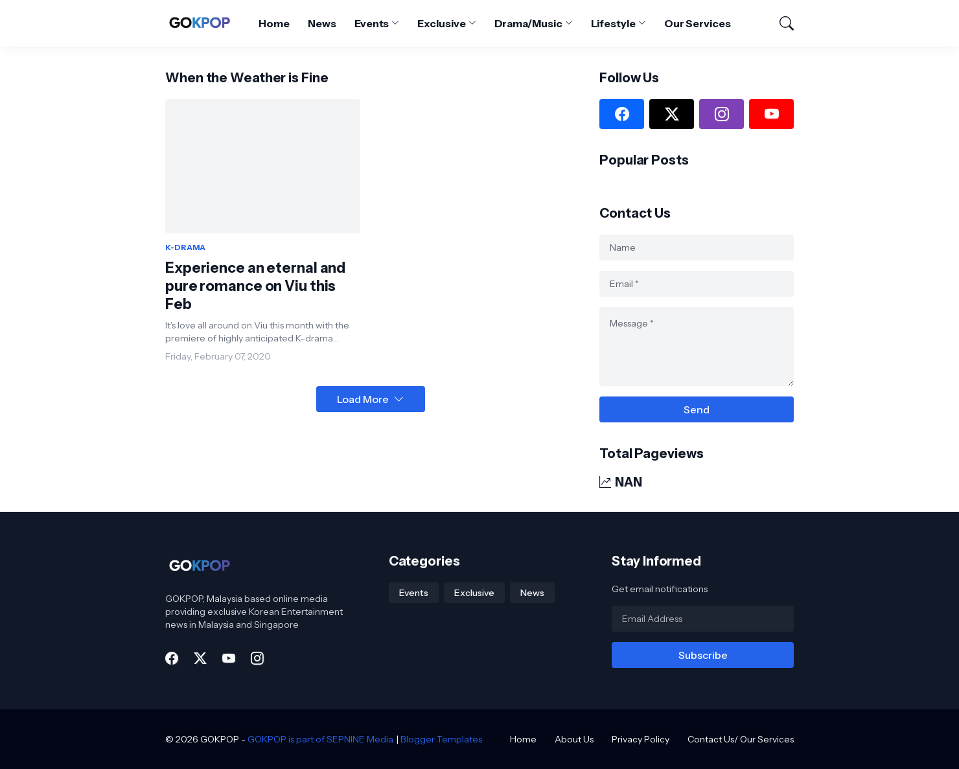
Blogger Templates (441, 739)
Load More (363, 399)
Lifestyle (613, 23)
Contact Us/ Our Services (740, 739)
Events (371, 23)
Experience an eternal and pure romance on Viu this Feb (255, 286)
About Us (574, 739)
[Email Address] (703, 619)
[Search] (781, 23)
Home (274, 23)
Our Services (697, 23)
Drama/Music (528, 23)
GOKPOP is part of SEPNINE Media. (321, 739)
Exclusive (441, 23)
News (322, 23)
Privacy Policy (640, 739)
